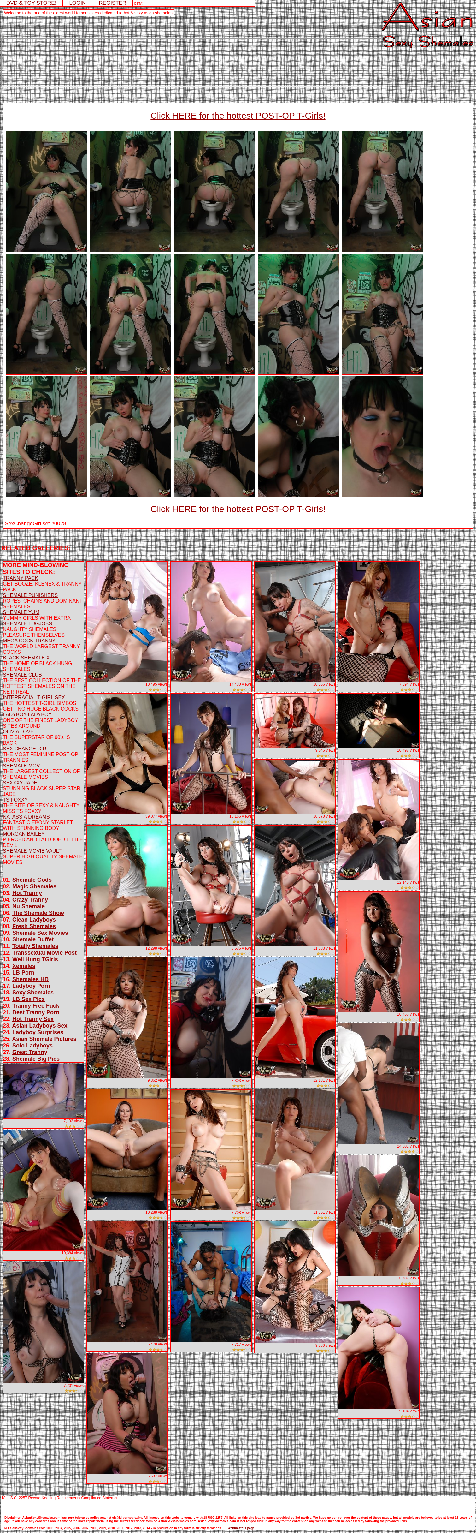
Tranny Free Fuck (35, 1006)
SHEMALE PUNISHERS (30, 595)
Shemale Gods (32, 880)
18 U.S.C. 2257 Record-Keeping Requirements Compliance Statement (60, 1498)
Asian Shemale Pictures (44, 1039)
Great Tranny (29, 1052)
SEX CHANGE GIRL (26, 748)
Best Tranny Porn (35, 1012)
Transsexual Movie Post (44, 953)
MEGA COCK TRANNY (29, 640)
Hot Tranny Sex (33, 1019)
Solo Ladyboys (32, 1045)
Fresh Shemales (34, 926)
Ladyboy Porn (31, 986)
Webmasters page (240, 1528)
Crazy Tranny (30, 900)
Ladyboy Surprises (37, 1032)
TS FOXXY (15, 799)
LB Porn (23, 972)
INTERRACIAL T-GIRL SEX (34, 697)
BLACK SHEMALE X (26, 657)
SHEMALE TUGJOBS (27, 623)
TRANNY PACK (20, 578)
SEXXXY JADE (20, 782)
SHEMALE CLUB (22, 674)
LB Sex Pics (28, 999)
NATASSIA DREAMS (26, 817)
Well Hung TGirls (35, 959)
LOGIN (77, 3)
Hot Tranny (27, 893)
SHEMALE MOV (21, 765)
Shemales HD (30, 979)
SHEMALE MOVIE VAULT (32, 851)
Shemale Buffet (33, 939)
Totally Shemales (35, 946)
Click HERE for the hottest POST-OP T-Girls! (237, 116)
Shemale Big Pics (36, 1059)
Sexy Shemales (33, 992)
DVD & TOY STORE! (31, 3)
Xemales (23, 966)
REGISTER (112, 3)
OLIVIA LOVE (18, 731)
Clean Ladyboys (34, 919)
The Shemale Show (38, 913)
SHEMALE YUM (21, 612)
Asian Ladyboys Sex (39, 1026)
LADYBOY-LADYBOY (27, 714)
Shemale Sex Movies (40, 933)
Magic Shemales (34, 886)
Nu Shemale (28, 906)
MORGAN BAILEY (23, 834)
